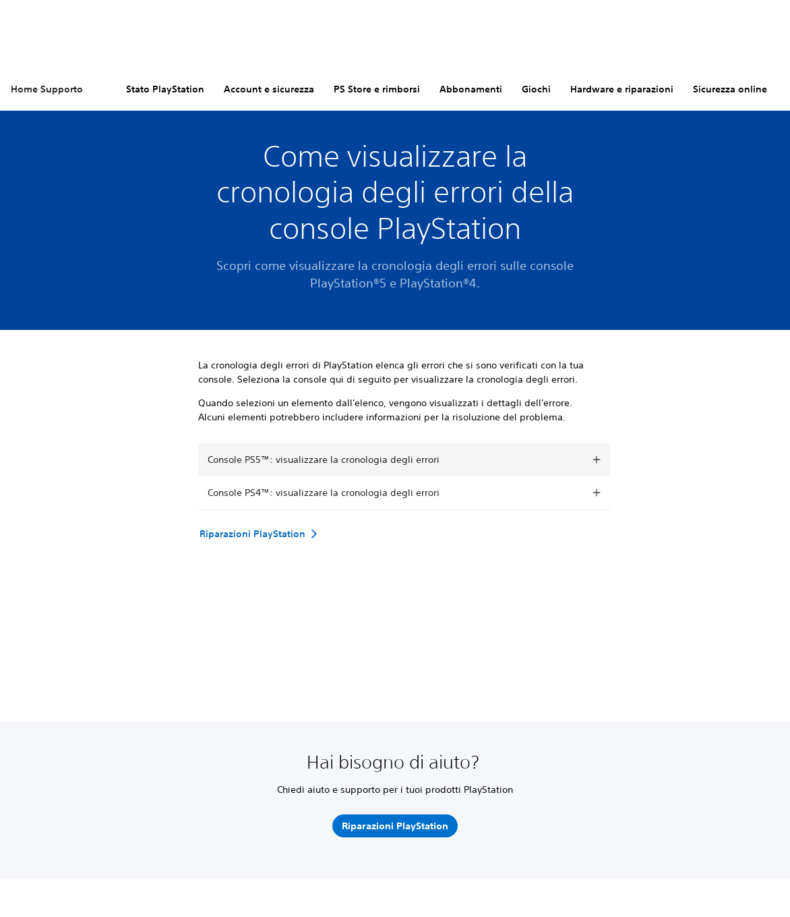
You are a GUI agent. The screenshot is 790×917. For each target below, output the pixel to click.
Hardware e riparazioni (621, 89)
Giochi (536, 89)
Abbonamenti (470, 89)
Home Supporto (47, 89)
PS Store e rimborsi (377, 89)
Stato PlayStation (165, 89)
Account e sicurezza (269, 89)
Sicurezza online (730, 89)
